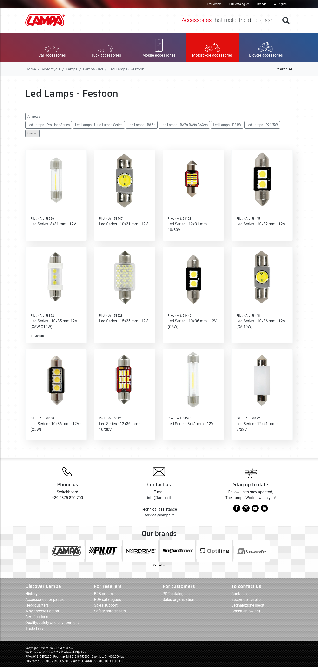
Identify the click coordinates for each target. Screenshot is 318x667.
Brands (261, 4)
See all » (159, 565)
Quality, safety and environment (52, 622)
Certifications (36, 617)
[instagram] (246, 510)
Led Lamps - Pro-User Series (48, 125)
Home (31, 69)
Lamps (72, 69)
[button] (52, 47)
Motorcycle (50, 69)
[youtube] (255, 510)
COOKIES (45, 661)
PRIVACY (31, 661)
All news (33, 116)
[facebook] (236, 510)
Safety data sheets (110, 611)
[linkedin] (264, 510)
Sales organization (178, 599)
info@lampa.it (159, 497)
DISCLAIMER (62, 661)
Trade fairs (34, 628)
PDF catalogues (239, 4)
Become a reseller (246, 599)
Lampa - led (93, 69)
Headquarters (37, 605)
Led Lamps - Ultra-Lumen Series (98, 125)
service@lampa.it (159, 515)
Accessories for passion (45, 599)
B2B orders (214, 4)
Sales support (106, 605)
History (31, 593)
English (280, 4)
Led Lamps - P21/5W (262, 125)
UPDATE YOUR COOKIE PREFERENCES (97, 661)
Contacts (239, 593)
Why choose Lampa (42, 611)
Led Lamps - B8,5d (142, 125)
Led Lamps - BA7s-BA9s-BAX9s (184, 125)
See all (32, 133)
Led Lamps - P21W (227, 125)
